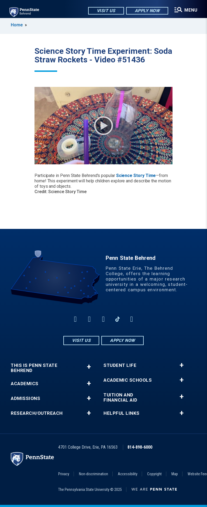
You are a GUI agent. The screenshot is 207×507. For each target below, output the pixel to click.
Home (17, 24)
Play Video (103, 125)
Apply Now (147, 10)
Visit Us (105, 10)
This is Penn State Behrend (34, 368)
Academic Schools (128, 380)
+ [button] (89, 366)
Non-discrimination (93, 474)
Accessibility (127, 474)
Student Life (120, 365)
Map (174, 474)
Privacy (63, 474)
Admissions (25, 398)
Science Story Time (136, 175)
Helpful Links (122, 413)
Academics (25, 383)
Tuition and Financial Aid (120, 397)
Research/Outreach (37, 413)
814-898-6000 (139, 447)
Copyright (154, 474)
